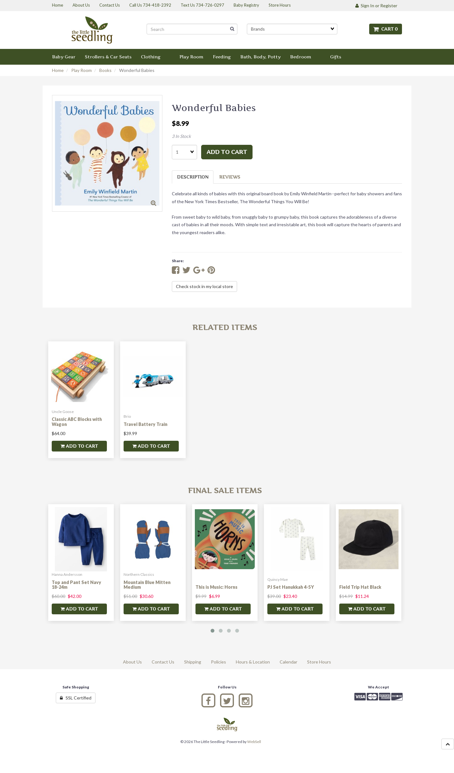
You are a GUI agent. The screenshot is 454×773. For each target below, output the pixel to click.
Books (105, 70)
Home (58, 70)
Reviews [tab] (229, 177)
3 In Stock (181, 136)
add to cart (227, 152)
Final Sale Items (225, 490)
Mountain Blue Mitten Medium (147, 585)
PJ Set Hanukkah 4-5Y (290, 587)
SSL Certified (75, 697)
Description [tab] (192, 177)
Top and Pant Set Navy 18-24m (76, 585)
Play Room (81, 70)
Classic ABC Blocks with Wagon (77, 421)
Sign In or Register (376, 5)
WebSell (254, 741)
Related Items (224, 327)
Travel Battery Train (145, 424)
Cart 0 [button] (385, 29)
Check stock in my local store (204, 286)
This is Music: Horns (216, 587)
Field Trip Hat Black (360, 587)
